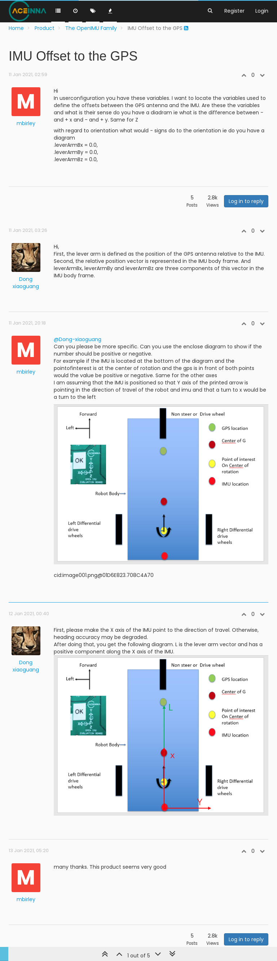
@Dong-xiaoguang (77, 339)
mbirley (26, 123)
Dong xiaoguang (26, 282)
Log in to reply (246, 201)
